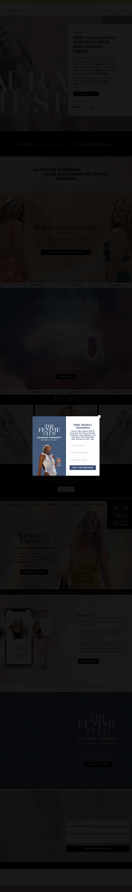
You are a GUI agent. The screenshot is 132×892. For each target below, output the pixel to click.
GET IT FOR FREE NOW (82, 468)
